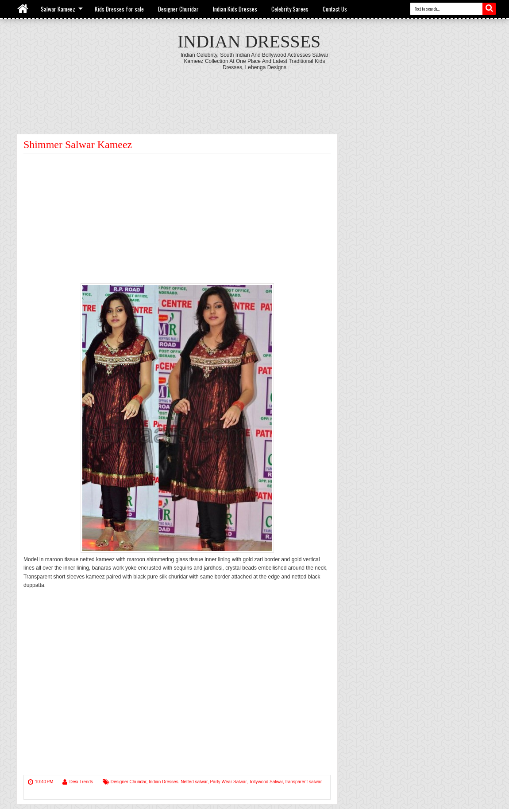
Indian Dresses (248, 41)
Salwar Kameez (58, 8)
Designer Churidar (178, 8)
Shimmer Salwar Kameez (77, 144)
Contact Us (335, 8)
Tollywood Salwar (266, 781)
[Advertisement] (254, 95)
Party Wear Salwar (228, 781)
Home (23, 9)
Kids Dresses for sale (119, 8)
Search (489, 9)
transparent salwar (303, 781)
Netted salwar (194, 781)
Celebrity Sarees (289, 8)
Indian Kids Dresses (235, 8)
